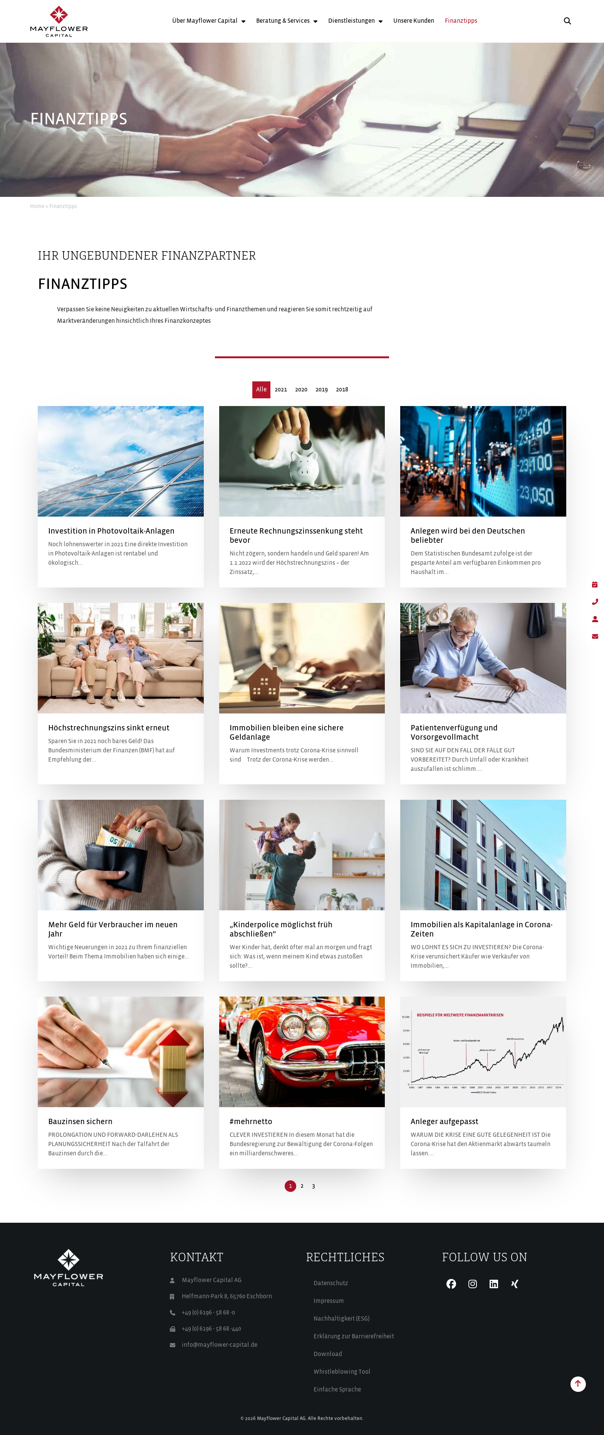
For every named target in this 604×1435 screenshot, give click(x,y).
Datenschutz (331, 1284)
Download (328, 1354)
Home (37, 206)
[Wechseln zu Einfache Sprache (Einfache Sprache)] (370, 1390)
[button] (567, 21)
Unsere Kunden (413, 21)
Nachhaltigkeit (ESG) (341, 1319)
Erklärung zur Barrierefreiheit (354, 1337)
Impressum (329, 1301)
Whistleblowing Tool (342, 1372)
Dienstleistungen (355, 21)
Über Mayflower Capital (208, 21)
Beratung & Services (286, 21)
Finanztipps (461, 21)
